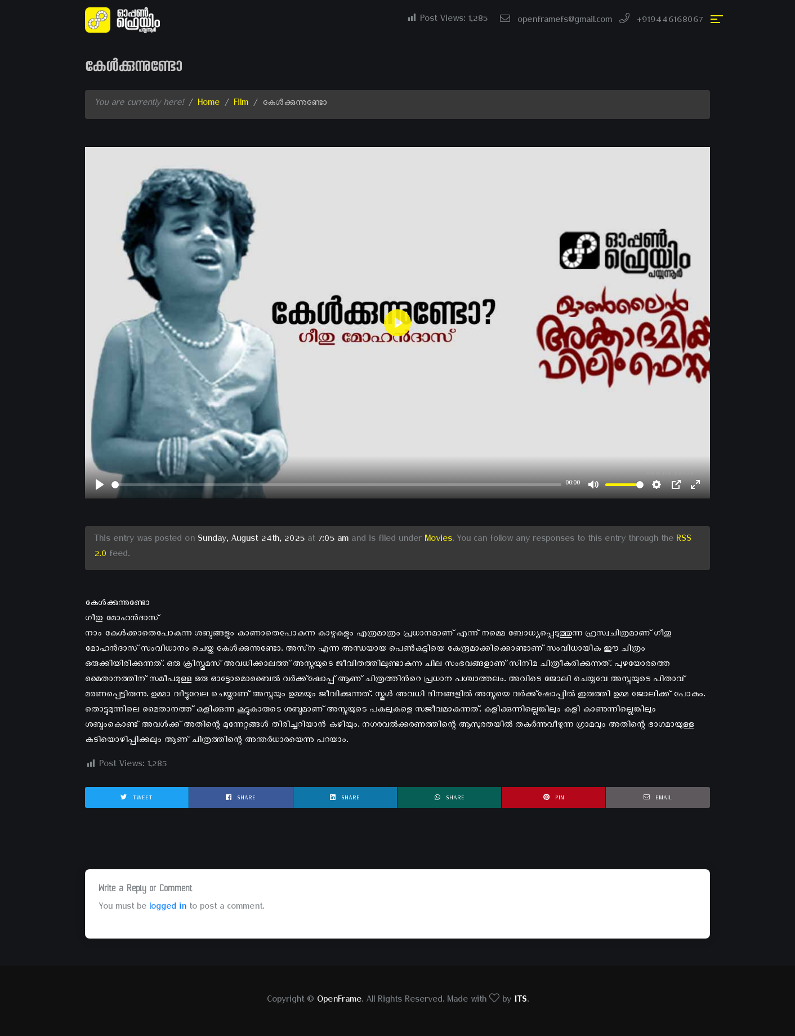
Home (209, 104)
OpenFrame (339, 1001)
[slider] (336, 484)
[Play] (100, 484)
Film (241, 104)
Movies (438, 540)
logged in (167, 908)
